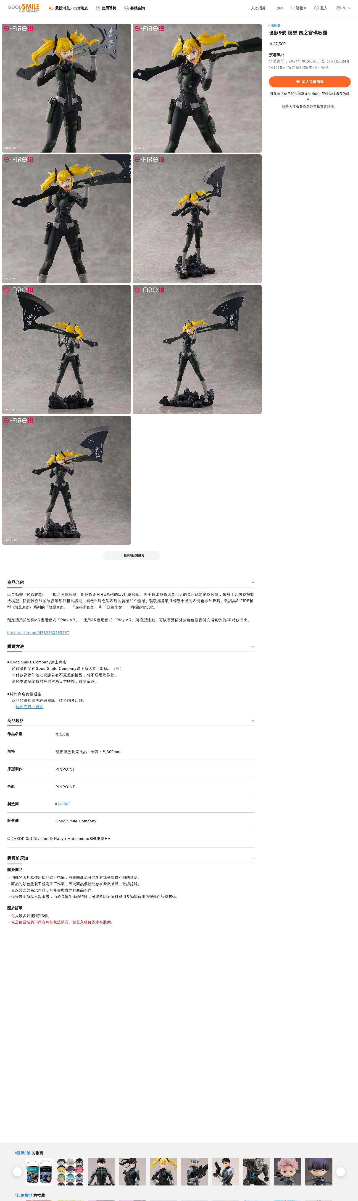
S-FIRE (64, 804)
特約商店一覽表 (29, 707)
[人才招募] (253, 8)
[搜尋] (277, 8)
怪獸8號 (275, 25)
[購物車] (298, 8)
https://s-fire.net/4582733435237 (38, 633)
